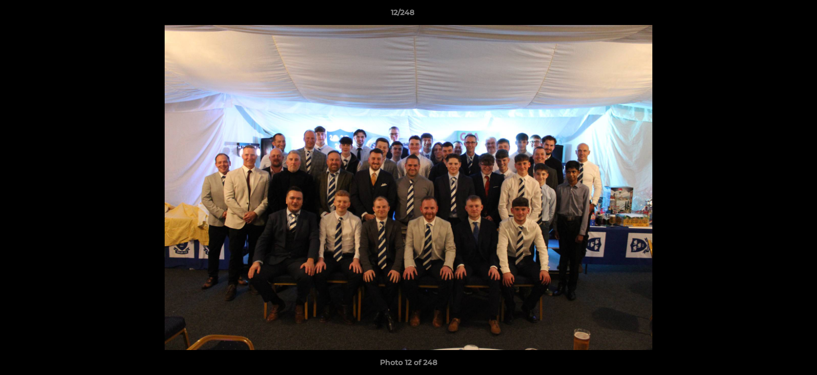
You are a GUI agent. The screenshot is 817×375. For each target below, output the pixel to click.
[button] (773, 15)
